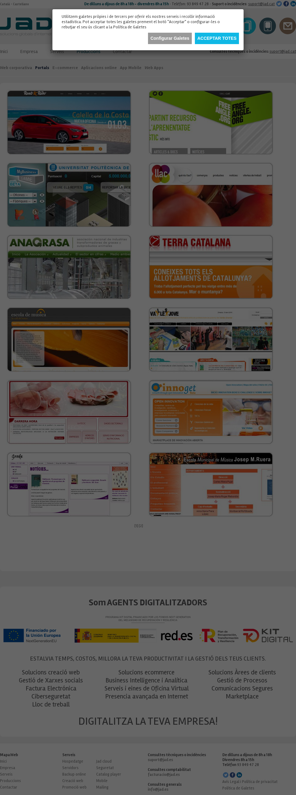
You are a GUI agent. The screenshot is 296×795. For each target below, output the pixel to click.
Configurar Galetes (169, 38)
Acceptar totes (216, 38)
